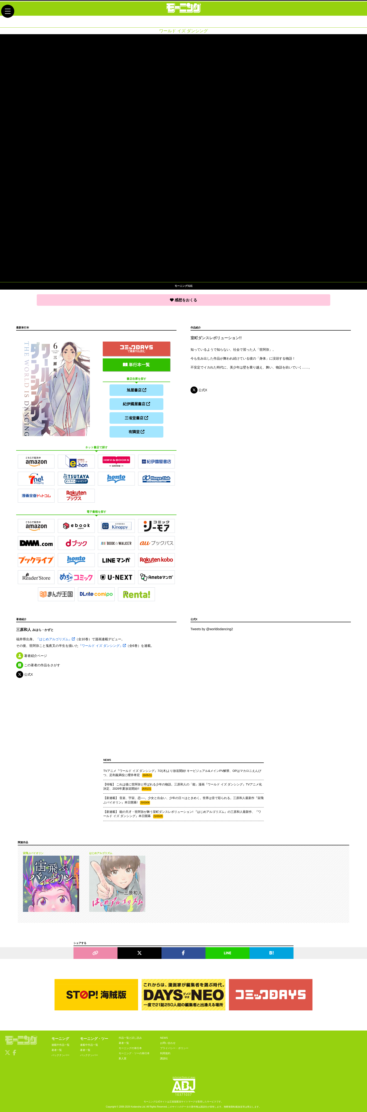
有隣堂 (136, 431)
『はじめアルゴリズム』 (55, 638)
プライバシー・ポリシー (174, 1047)
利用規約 (165, 1052)
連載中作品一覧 (60, 1043)
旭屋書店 (136, 389)
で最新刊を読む (136, 348)
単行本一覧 (136, 363)
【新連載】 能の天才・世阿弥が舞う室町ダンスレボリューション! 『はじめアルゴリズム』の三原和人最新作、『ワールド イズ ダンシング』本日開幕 (182, 813)
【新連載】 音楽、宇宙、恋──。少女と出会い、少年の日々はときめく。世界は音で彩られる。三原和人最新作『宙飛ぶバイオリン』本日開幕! (183, 799)
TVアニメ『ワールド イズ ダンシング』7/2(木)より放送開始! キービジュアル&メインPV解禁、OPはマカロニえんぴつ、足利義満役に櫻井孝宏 (182, 772)
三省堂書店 (136, 417)
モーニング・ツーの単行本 (134, 1052)
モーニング (60, 1037)
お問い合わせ (168, 1041)
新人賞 (122, 1057)
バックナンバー (60, 1054)
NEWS (164, 1036)
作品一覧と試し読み (130, 1036)
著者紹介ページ (31, 654)
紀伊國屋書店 (136, 403)
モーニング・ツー (94, 1037)
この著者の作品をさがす (38, 663)
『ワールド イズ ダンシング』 (102, 644)
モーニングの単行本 (130, 1047)
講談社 (164, 1057)
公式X (199, 390)
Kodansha (136, 1106)
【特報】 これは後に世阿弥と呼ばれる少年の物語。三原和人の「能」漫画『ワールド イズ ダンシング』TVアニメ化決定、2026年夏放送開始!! (182, 785)
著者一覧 (56, 1048)
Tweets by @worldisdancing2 (212, 628)
